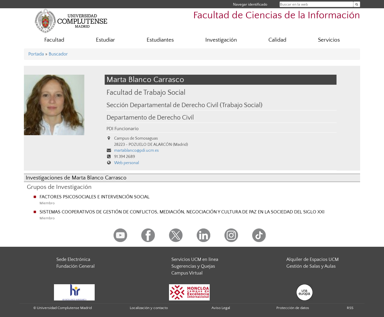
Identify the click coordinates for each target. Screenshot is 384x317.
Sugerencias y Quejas (193, 266)
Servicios (329, 40)
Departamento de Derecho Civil (150, 117)
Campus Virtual (187, 273)
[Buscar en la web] (356, 4)
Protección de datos (292, 308)
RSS (350, 308)
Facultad (54, 40)
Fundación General (75, 266)
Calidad (277, 40)
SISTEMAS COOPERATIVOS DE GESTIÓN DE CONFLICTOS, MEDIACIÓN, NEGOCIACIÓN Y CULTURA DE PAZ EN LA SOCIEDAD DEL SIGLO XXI (182, 212)
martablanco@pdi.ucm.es (136, 150)
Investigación (221, 40)
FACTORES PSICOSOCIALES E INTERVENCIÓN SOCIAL (95, 197)
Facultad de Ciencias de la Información (276, 15)
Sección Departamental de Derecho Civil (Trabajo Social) (184, 105)
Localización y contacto (149, 308)
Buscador (58, 54)
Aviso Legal (220, 308)
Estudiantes (160, 40)
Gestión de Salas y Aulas (311, 266)
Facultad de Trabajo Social (146, 93)
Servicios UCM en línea (194, 259)
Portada (36, 54)
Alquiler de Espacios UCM (312, 259)
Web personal (126, 163)
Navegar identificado (250, 4)
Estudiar (105, 40)
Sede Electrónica (73, 259)
